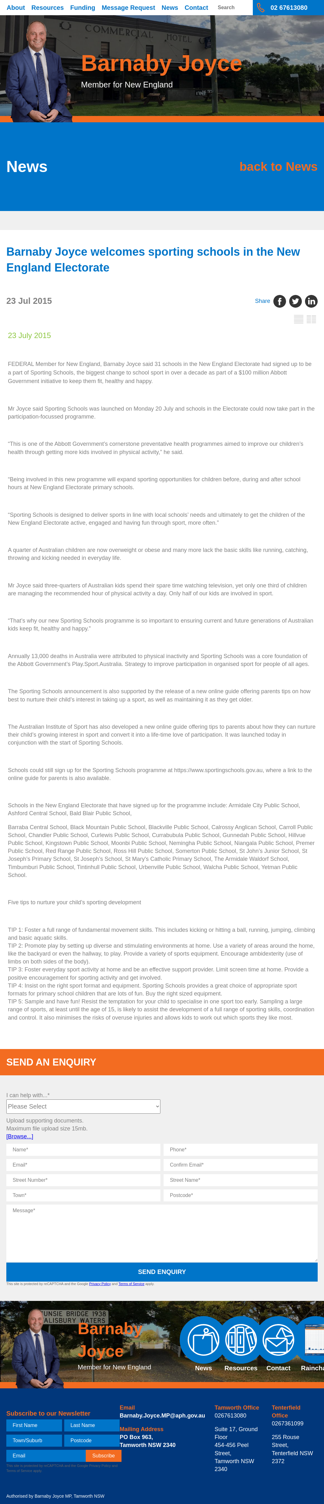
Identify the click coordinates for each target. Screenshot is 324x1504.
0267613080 (230, 1415)
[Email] (83, 1165)
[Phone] (241, 1150)
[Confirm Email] (241, 1165)
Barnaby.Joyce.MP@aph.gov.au (162, 1415)
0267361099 (287, 1423)
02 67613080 (289, 7)
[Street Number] (83, 1180)
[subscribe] (104, 1456)
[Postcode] (241, 1195)
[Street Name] (241, 1180)
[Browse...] (19, 1136)
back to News (276, 166)
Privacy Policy (100, 1284)
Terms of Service (131, 1284)
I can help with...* (28, 1095)
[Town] (83, 1195)
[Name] (83, 1150)
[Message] (162, 1233)
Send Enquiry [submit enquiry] (162, 1271)
